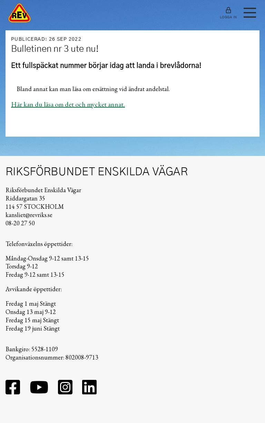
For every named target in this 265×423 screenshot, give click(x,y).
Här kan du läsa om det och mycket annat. (68, 104)
